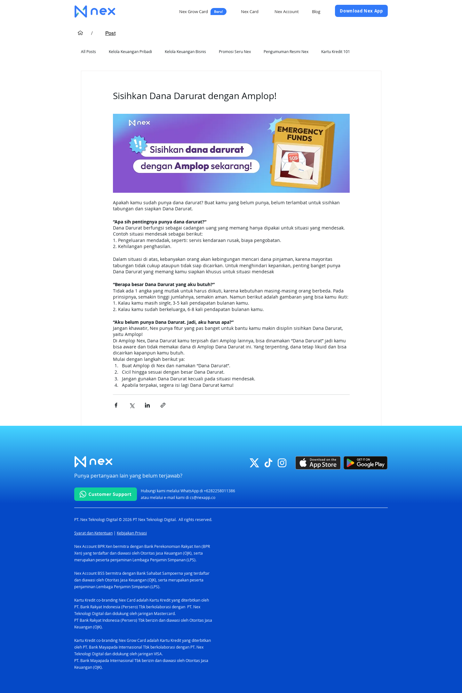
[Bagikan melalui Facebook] (116, 405)
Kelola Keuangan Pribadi (130, 51)
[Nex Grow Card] (203, 11)
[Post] (110, 33)
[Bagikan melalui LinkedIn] (147, 405)
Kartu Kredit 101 (335, 51)
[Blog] (316, 11)
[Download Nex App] (361, 11)
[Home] (80, 33)
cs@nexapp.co (202, 497)
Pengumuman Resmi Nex (286, 51)
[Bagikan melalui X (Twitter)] (132, 405)
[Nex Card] (250, 11)
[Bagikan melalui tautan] (163, 405)
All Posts (88, 51)
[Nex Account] (287, 11)
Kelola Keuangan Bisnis (185, 51)
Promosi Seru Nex (235, 51)
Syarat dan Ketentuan (93, 532)
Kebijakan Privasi (132, 532)
